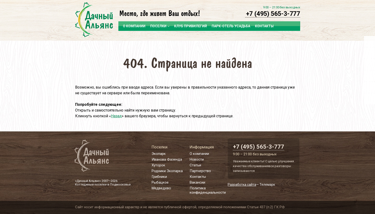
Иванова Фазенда (167, 159)
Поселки (159, 26)
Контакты (264, 26)
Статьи (195, 165)
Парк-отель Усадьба (231, 26)
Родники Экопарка (167, 171)
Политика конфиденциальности (208, 190)
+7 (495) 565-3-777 (273, 13)
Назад (116, 116)
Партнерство (200, 171)
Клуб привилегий (190, 26)
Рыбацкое (160, 182)
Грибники (159, 177)
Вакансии (197, 182)
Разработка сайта (242, 184)
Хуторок (158, 165)
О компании (134, 26)
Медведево (161, 188)
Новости (197, 159)
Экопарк (159, 154)
